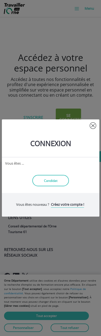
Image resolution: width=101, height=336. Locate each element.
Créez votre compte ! (67, 204)
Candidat (50, 180)
